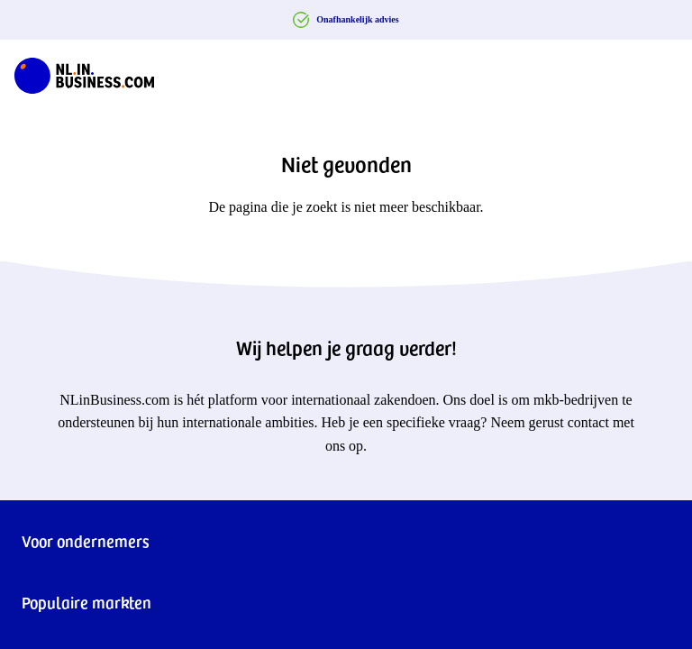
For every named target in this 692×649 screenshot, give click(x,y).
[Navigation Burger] (663, 72)
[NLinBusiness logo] (84, 72)
